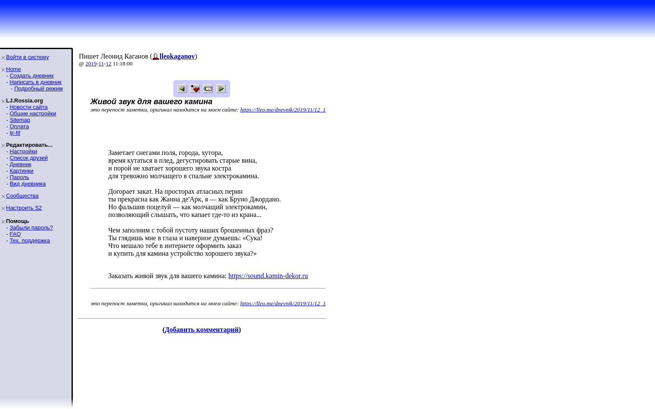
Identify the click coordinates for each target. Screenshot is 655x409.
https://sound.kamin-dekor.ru (268, 275)
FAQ (15, 234)
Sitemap (19, 120)
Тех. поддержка (29, 240)
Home (13, 69)
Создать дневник (31, 75)
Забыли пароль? (31, 227)
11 (101, 63)
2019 (91, 63)
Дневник (20, 164)
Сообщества (22, 195)
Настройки (23, 151)
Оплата (19, 126)
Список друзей (28, 158)
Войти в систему (27, 57)
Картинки (21, 170)
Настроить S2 (24, 207)
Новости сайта (28, 107)
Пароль (19, 177)
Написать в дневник (35, 82)
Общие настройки (32, 113)
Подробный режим (38, 88)
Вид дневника (27, 183)
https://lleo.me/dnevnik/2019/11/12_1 (283, 109)
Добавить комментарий (201, 329)
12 (108, 63)
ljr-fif (14, 133)
